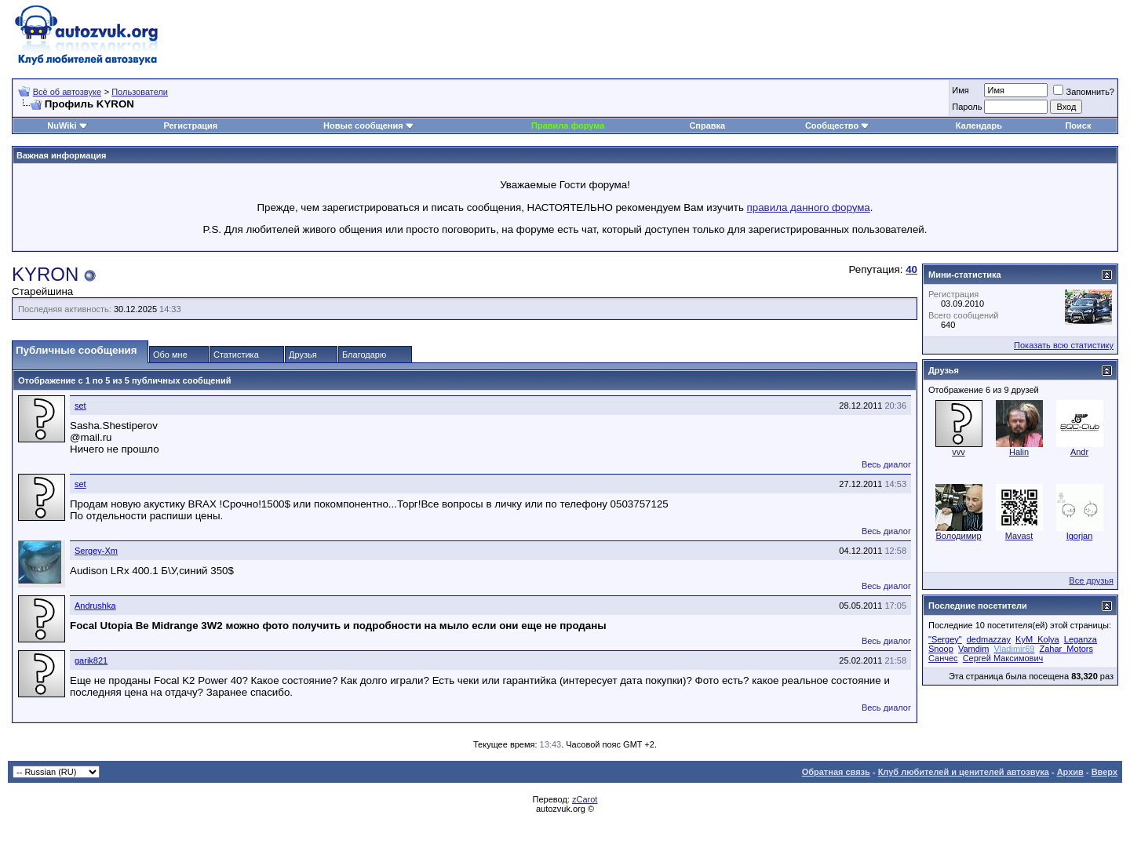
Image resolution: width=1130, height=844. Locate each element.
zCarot (584, 799)
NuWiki (61, 125)
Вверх (1104, 772)
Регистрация (190, 125)
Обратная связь (836, 772)
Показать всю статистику (1064, 345)
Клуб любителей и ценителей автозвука (963, 772)
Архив (1070, 772)
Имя (960, 90)
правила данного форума (808, 207)
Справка (707, 125)
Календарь (979, 125)
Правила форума (567, 125)
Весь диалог (886, 464)
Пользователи (139, 91)
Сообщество (837, 125)
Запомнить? (1083, 91)
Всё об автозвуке (67, 91)
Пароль (967, 106)
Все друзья (1091, 580)
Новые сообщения (363, 125)
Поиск (1078, 125)
